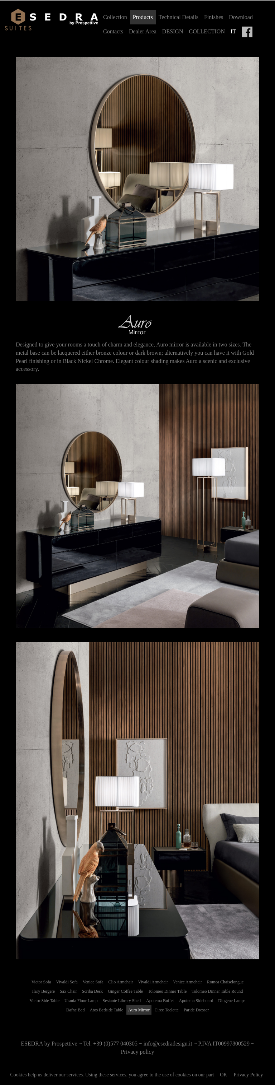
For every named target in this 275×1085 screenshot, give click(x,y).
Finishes (213, 17)
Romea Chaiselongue (225, 981)
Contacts (113, 31)
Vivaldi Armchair (153, 981)
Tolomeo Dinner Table (167, 991)
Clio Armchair (120, 981)
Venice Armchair (187, 981)
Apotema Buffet (160, 1000)
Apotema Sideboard (196, 1000)
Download (241, 17)
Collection (115, 17)
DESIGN (172, 31)
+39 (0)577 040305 (115, 1043)
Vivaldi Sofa (67, 981)
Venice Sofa (93, 981)
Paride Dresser (196, 1009)
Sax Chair (68, 991)
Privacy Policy (248, 1074)
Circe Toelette (167, 1009)
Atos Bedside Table (106, 1009)
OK (223, 1074)
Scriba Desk (92, 991)
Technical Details (178, 17)
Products (143, 17)
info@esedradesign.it (168, 1043)
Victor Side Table (45, 1000)
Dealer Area (142, 31)
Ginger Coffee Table (125, 991)
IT (233, 31)
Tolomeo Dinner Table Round (217, 991)
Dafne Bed (75, 1009)
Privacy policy (137, 1052)
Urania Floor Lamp (81, 1000)
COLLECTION (207, 31)
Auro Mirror (139, 1009)
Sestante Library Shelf (122, 1000)
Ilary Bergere (43, 991)
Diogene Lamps (231, 1000)
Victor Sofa (41, 981)
